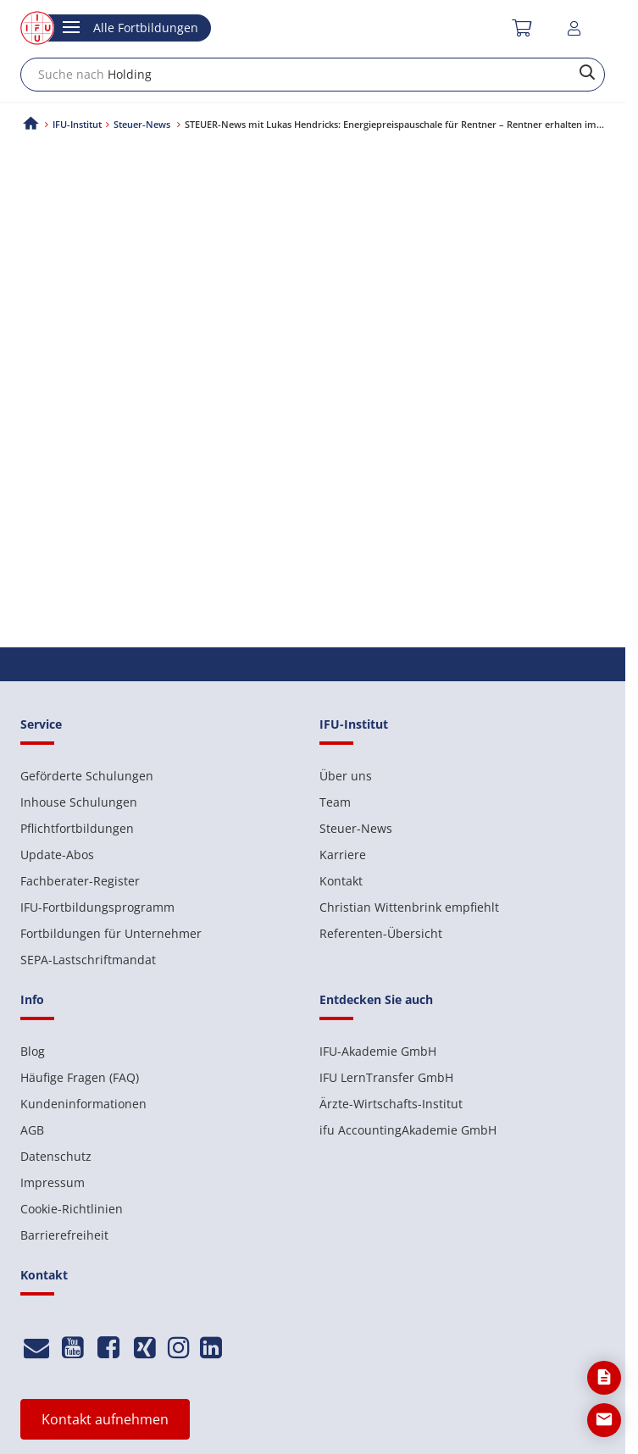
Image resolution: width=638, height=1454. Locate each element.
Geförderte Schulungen (86, 776)
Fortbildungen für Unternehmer (111, 933)
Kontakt (341, 881)
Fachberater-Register (80, 881)
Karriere (342, 854)
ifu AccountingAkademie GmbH (408, 1130)
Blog (32, 1051)
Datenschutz (56, 1156)
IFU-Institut (77, 124)
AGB (32, 1130)
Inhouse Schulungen (78, 802)
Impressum (52, 1182)
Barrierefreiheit (64, 1235)
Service (41, 724)
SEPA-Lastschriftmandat (88, 960)
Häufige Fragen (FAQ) (79, 1077)
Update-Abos (57, 854)
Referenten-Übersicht (380, 933)
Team (335, 802)
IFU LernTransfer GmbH (386, 1077)
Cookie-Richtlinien (71, 1209)
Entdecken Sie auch (376, 999)
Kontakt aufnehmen (105, 1419)
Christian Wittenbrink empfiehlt (409, 907)
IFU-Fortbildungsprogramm (97, 907)
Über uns (345, 776)
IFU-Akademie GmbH (377, 1051)
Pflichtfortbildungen (77, 828)
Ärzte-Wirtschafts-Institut (391, 1104)
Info (32, 999)
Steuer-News (355, 828)
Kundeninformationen (83, 1104)
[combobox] (312, 75)
